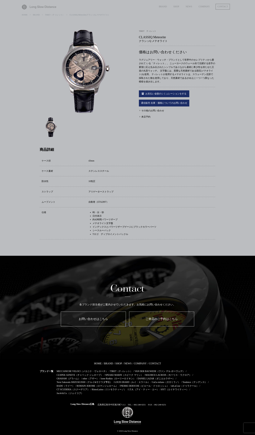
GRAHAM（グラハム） (68, 378)
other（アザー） (91, 378)
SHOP (118, 363)
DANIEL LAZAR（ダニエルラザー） (156, 378)
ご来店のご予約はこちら (162, 319)
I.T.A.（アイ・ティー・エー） (143, 389)
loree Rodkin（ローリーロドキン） (118, 378)
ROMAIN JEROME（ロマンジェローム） (97, 386)
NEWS (128, 363)
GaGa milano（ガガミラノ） (166, 382)
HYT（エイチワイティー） (174, 389)
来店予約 (145, 117)
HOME (98, 363)
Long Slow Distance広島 (82, 404)
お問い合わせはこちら (93, 319)
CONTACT (155, 363)
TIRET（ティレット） (121, 371)
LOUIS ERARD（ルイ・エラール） (132, 382)
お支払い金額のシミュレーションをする (164, 93)
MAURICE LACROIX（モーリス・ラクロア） (168, 375)
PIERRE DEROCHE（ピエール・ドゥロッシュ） (144, 386)
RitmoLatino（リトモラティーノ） (109, 389)
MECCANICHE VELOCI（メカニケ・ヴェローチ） (82, 371)
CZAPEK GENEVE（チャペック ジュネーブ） (80, 375)
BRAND (108, 363)
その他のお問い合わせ (152, 110)
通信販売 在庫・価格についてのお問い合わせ (164, 103)
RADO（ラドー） (65, 386)
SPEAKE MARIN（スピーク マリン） (124, 375)
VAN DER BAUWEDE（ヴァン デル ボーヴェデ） (160, 371)
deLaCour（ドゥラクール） (185, 386)
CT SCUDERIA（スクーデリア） (73, 389)
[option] (83, 73)
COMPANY (140, 363)
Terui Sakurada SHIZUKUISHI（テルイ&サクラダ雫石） (84, 382)
